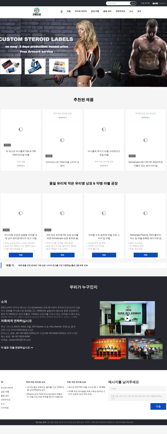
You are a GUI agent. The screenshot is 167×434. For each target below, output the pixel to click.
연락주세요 (120, 11)
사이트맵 (5, 408)
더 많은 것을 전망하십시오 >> (17, 347)
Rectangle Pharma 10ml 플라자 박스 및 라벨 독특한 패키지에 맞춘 (145, 237)
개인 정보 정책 (40, 422)
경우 (139, 11)
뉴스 (131, 11)
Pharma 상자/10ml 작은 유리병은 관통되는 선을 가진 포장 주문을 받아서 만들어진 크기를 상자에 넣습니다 (45, 396)
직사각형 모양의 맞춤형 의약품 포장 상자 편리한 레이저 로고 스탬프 (20, 237)
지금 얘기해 (145, 3)
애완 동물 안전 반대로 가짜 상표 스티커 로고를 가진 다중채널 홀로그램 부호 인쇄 (53, 265)
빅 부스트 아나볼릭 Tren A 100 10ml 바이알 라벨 (21, 153)
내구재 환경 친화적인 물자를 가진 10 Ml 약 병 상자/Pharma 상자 (45, 388)
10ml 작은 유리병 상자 (35, 382)
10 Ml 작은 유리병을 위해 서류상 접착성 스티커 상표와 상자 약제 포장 (86, 392)
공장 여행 (95, 11)
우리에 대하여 (81, 11)
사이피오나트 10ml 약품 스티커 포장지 (62, 164)
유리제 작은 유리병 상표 (145, 113)
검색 (133, 3)
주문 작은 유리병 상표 (62, 113)
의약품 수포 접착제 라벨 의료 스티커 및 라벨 (104, 237)
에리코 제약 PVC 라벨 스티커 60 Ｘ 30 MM (86, 387)
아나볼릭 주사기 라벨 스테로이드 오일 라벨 (104, 153)
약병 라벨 (21, 162)
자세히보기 (21, 166)
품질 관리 (107, 11)
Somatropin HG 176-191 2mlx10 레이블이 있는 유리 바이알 (146, 164)
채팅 (21, 255)
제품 (69, 11)
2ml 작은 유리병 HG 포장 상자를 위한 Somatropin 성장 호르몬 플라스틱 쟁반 (62, 237)
